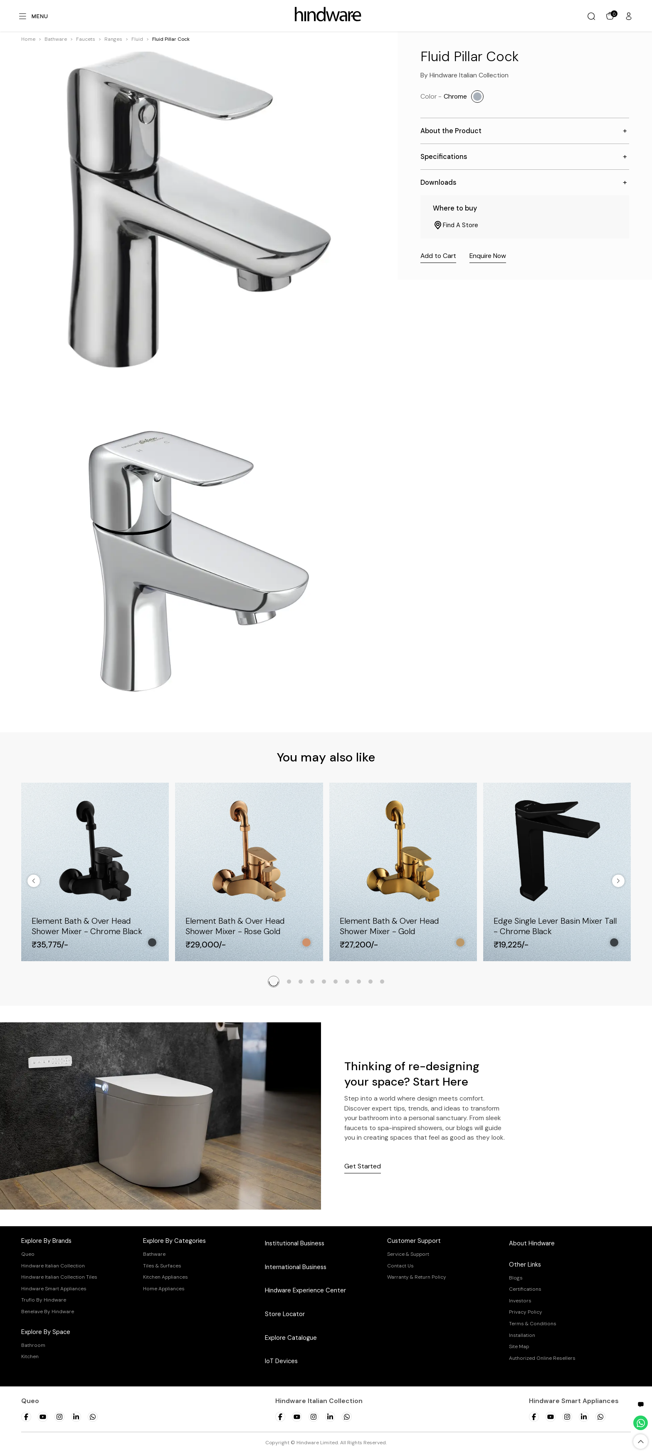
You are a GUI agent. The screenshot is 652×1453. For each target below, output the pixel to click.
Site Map (519, 1346)
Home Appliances (164, 1288)
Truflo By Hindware (43, 1300)
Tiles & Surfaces (162, 1265)
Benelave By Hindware (47, 1311)
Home (28, 39)
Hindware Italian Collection (53, 1265)
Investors (520, 1300)
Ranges (113, 39)
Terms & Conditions (532, 1323)
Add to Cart (438, 255)
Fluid (137, 39)
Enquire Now (487, 255)
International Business (295, 1267)
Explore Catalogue (291, 1338)
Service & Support (408, 1254)
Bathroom (33, 1345)
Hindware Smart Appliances (53, 1288)
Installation (522, 1335)
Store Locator (285, 1314)
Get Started (362, 1166)
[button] (55, 39)
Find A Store (455, 225)
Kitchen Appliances (165, 1277)
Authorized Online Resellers (542, 1358)
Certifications (525, 1289)
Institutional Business (294, 1243)
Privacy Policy (525, 1312)
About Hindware (532, 1243)
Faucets (85, 39)
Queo (28, 1254)
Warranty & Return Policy (416, 1277)
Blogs (516, 1277)
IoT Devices (281, 1361)
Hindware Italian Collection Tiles (59, 1277)
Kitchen (30, 1356)
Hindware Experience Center (305, 1290)
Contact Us (400, 1265)
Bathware (55, 39)
